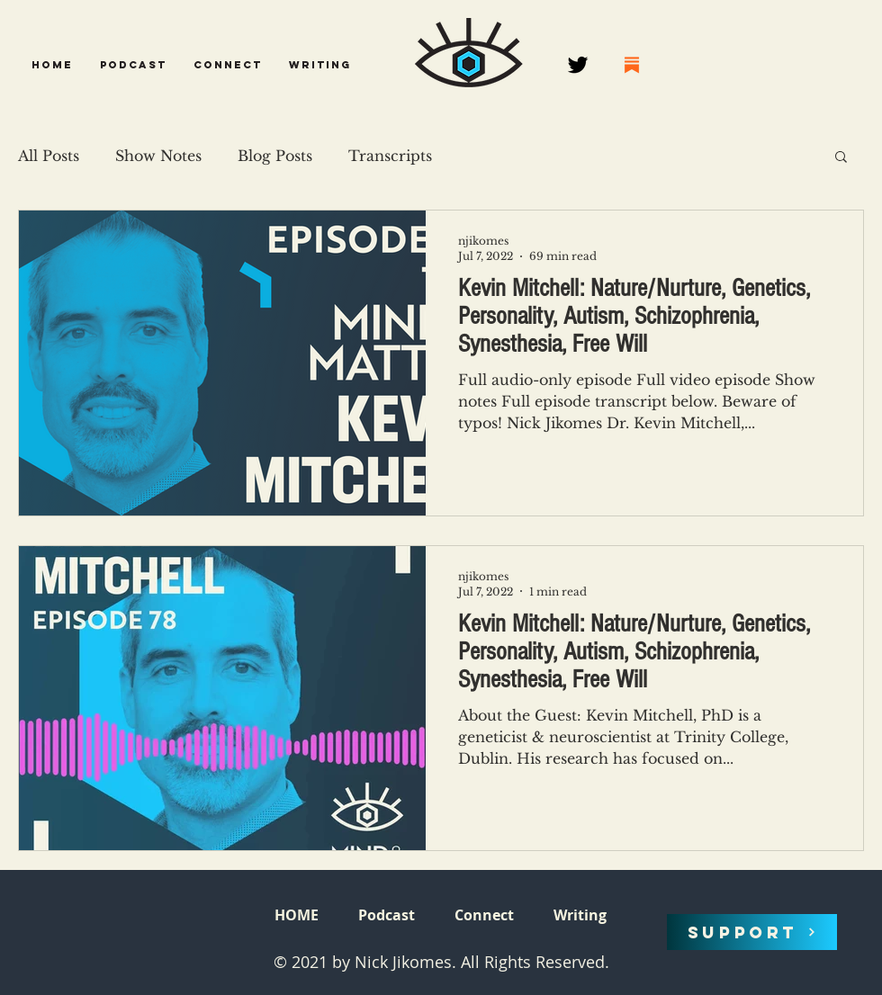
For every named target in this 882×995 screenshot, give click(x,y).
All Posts (48, 156)
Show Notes (158, 156)
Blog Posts (275, 156)
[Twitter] (577, 64)
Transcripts (390, 156)
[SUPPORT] (752, 932)
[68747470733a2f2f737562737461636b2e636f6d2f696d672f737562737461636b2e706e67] (631, 64)
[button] (133, 65)
